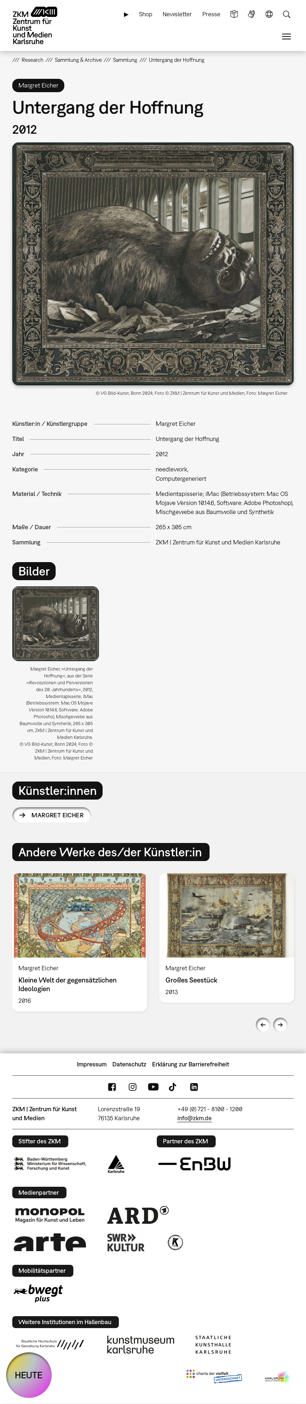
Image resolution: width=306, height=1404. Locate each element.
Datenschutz (129, 1064)
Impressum (92, 1064)
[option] (58, 676)
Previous (263, 1025)
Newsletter (177, 14)
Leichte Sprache (234, 14)
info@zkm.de (194, 1118)
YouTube (153, 1087)
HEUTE (29, 1375)
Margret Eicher (57, 815)
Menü (286, 37)
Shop (145, 14)
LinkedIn (194, 1087)
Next (280, 1025)
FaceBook (112, 1087)
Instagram (132, 1087)
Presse (211, 14)
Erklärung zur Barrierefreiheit (190, 1064)
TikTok (173, 1087)
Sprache (269, 14)
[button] (153, 263)
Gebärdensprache (251, 14)
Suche (286, 14)
